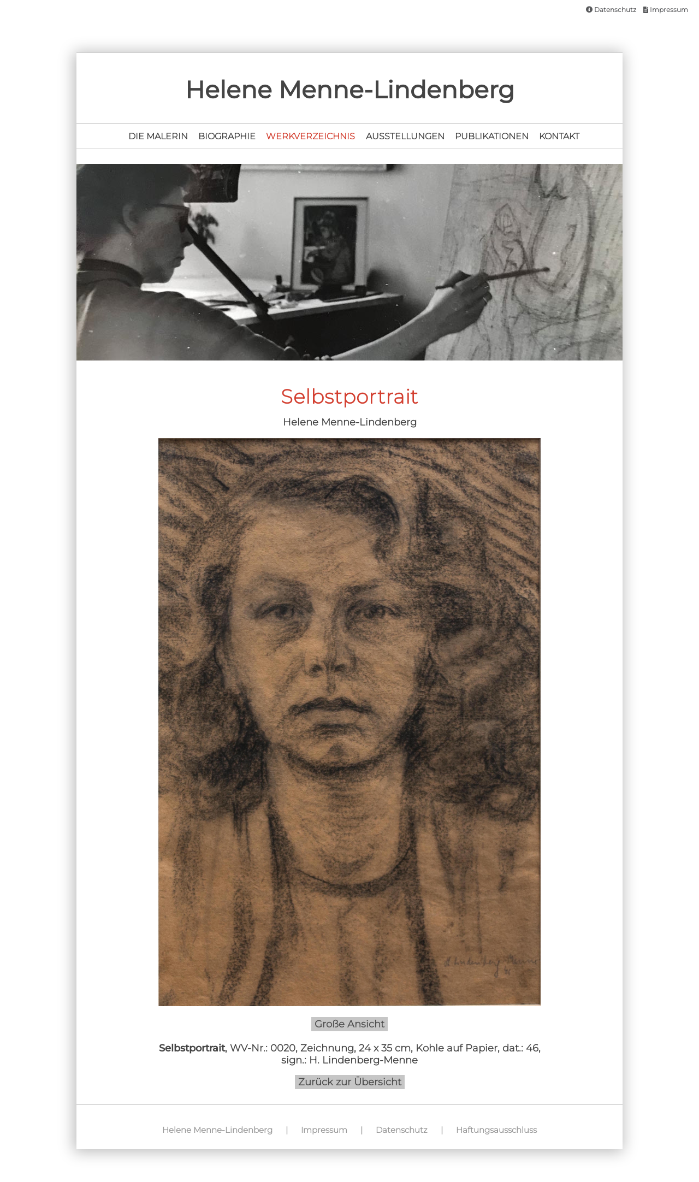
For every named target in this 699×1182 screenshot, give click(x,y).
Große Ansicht (349, 1024)
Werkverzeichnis (310, 136)
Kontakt (559, 136)
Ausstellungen (405, 136)
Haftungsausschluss (496, 1130)
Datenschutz (611, 9)
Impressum (665, 9)
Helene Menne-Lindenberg (217, 1130)
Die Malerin (158, 136)
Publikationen (492, 136)
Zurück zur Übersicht (349, 1082)
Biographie (227, 136)
